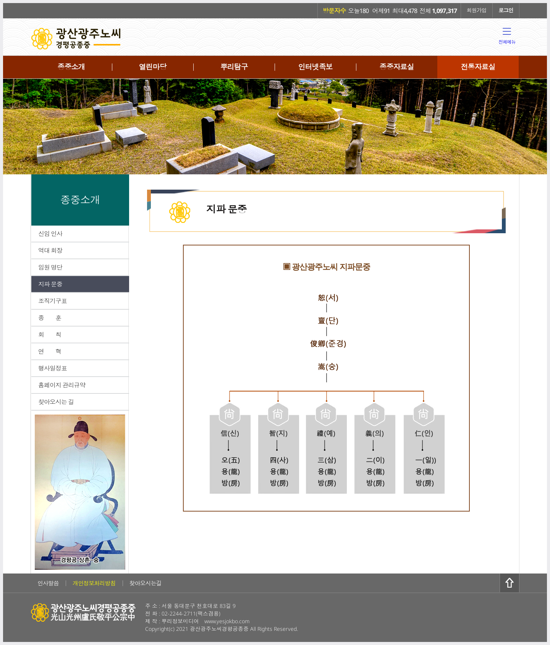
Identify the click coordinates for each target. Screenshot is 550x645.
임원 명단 (50, 267)
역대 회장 (50, 250)
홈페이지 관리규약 (61, 385)
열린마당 (152, 67)
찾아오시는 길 (56, 402)
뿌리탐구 (233, 67)
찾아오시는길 (145, 583)
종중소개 (71, 67)
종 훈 (49, 318)
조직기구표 (52, 301)
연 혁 (49, 351)
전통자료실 (478, 67)
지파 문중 (50, 284)
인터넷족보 (315, 67)
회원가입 (477, 10)
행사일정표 (52, 368)
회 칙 (49, 334)
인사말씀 (48, 583)
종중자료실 (396, 67)
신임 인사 (50, 233)
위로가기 (509, 583)
